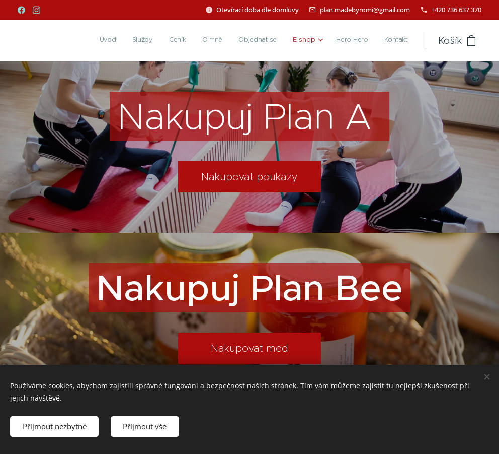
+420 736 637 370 (456, 9)
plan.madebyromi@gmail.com (365, 9)
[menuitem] (292, 40)
